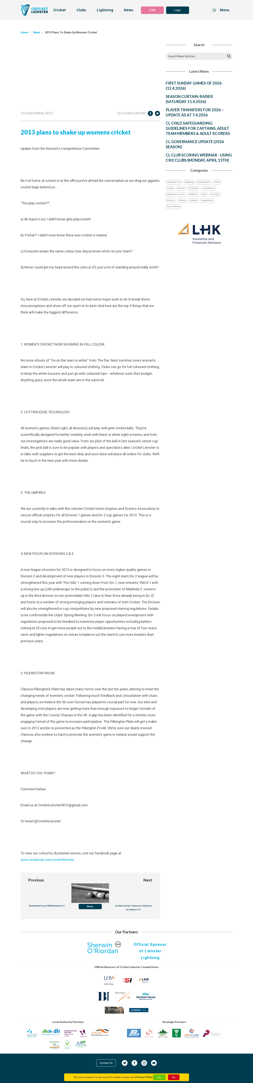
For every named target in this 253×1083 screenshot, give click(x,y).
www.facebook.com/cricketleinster (47, 860)
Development (204, 182)
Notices (170, 200)
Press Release (174, 206)
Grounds (215, 194)
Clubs (81, 10)
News (128, 10)
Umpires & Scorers (176, 194)
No (173, 1077)
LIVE (152, 10)
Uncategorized (174, 182)
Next (147, 880)
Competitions (208, 188)
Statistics (193, 194)
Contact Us (106, 1062)
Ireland (170, 188)
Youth (217, 182)
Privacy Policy (144, 1077)
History (182, 200)
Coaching (193, 188)
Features (193, 200)
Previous (36, 880)
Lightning (105, 10)
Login (177, 10)
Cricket (59, 10)
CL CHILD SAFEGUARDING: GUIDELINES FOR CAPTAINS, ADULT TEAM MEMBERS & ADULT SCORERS (198, 128)
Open (204, 194)
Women (181, 188)
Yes (159, 1077)
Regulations (207, 200)
